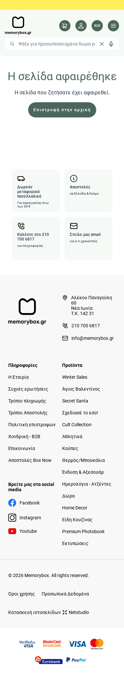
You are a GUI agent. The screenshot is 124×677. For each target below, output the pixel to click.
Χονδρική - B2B (24, 436)
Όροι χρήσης (21, 593)
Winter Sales (74, 377)
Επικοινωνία (21, 448)
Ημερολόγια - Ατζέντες (86, 484)
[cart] (64, 25)
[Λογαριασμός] (81, 25)
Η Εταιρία (18, 377)
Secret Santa (75, 400)
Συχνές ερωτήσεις (28, 389)
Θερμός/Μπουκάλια (83, 460)
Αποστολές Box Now (30, 460)
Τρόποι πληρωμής (27, 400)
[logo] (18, 25)
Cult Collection (77, 424)
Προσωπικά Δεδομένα (65, 593)
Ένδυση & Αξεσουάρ (83, 472)
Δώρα (68, 496)
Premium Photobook (83, 531)
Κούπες (70, 448)
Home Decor (74, 507)
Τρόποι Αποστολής (28, 412)
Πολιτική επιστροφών (32, 424)
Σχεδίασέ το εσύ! (80, 412)
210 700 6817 (81, 326)
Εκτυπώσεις (75, 543)
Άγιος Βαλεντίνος (81, 389)
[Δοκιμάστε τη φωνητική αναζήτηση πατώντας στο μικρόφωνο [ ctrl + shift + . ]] (111, 44)
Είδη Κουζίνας (77, 519)
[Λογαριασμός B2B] (97, 25)
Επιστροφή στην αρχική (62, 110)
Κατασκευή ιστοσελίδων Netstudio (48, 612)
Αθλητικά (72, 436)
